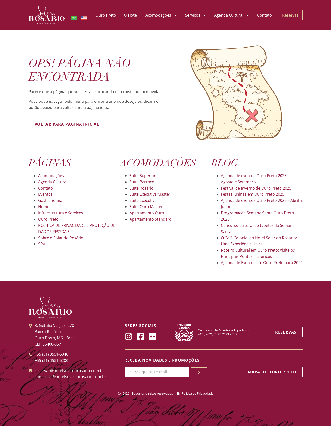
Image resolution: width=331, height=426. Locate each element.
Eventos (45, 194)
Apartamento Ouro (147, 213)
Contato (264, 15)
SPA (41, 243)
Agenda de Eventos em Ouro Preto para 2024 (262, 262)
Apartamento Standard (151, 219)
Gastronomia (50, 200)
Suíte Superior (143, 175)
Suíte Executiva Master (150, 194)
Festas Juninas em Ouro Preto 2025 (252, 194)
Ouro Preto (105, 15)
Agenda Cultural (232, 15)
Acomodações (161, 15)
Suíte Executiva (143, 200)
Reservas (290, 15)
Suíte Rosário (142, 188)
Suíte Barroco (142, 182)
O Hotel (131, 15)
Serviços (195, 15)
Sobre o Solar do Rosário (60, 237)
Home (43, 206)
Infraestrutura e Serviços (60, 213)
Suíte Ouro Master (146, 206)
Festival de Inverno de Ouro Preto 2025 (256, 188)
